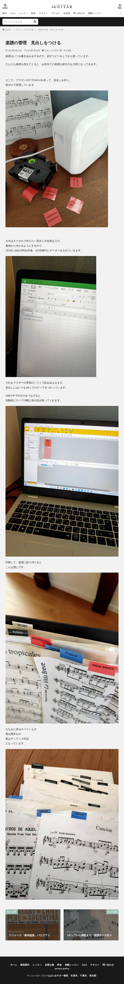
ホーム (13, 964)
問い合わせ (79, 13)
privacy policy (62, 968)
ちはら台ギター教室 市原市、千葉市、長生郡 (71, 975)
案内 (4, 13)
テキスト (43, 13)
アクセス (55, 13)
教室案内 (24, 964)
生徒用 (66, 13)
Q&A (13, 13)
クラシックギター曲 (24, 29)
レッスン (23, 13)
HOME (8, 29)
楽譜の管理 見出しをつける (50, 29)
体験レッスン (94, 13)
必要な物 (49, 964)
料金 (33, 13)
